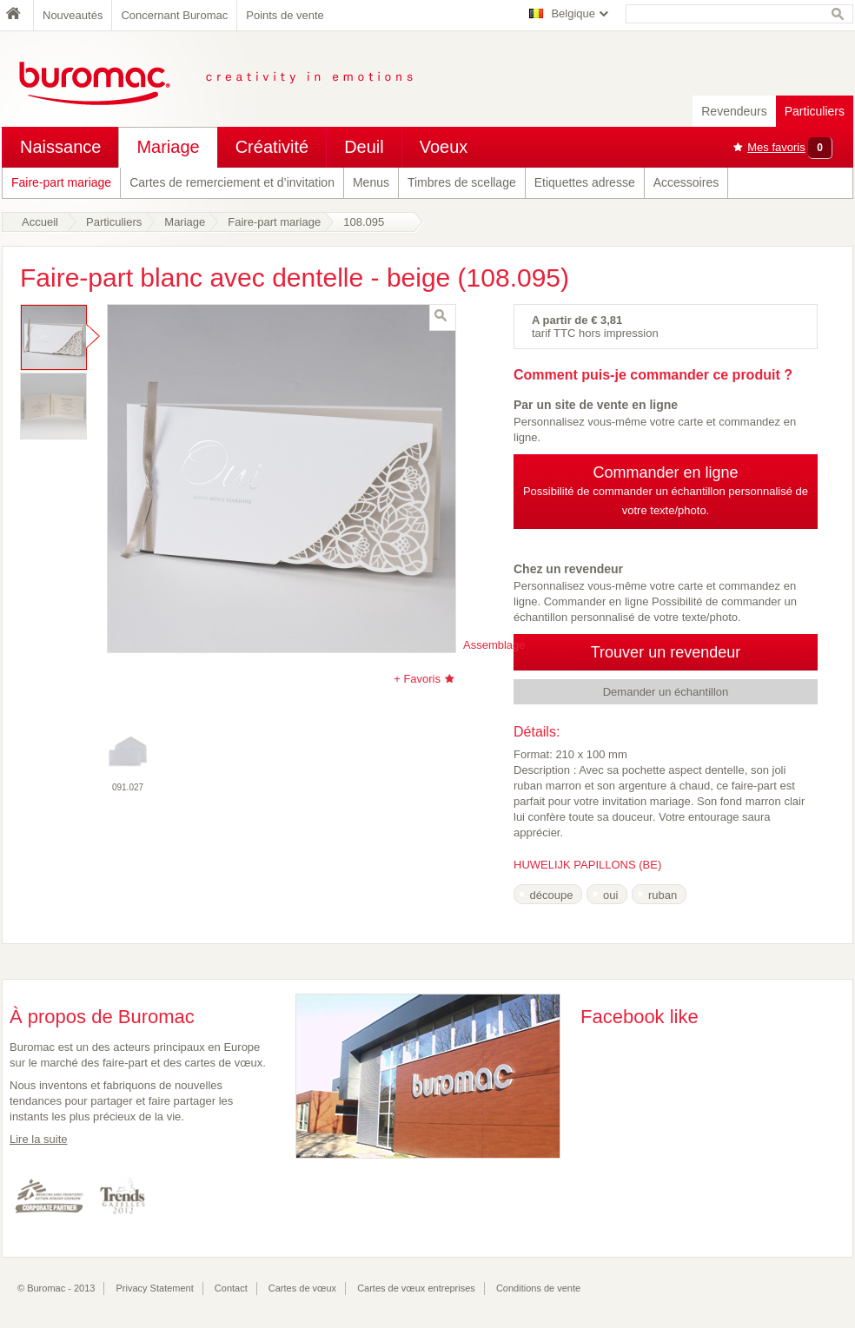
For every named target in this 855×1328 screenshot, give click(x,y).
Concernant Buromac (174, 15)
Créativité (271, 146)
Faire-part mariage (61, 182)
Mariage (167, 146)
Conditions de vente (538, 1288)
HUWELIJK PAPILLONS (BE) (587, 864)
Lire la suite (38, 1139)
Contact (231, 1288)
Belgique (573, 13)
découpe (551, 895)
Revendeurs (734, 111)
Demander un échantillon (666, 691)
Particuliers (815, 111)
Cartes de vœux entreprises (416, 1288)
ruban (662, 895)
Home (17, 15)
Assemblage (494, 644)
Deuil (364, 146)
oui (610, 895)
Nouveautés (73, 15)
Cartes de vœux (302, 1288)
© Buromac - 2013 (56, 1288)
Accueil (40, 221)
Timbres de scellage (462, 182)
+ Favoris (417, 678)
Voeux (444, 146)
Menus (371, 182)
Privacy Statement (155, 1288)
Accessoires (686, 182)
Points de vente (285, 15)
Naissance (60, 146)
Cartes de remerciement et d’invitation (232, 182)
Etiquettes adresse (584, 182)
